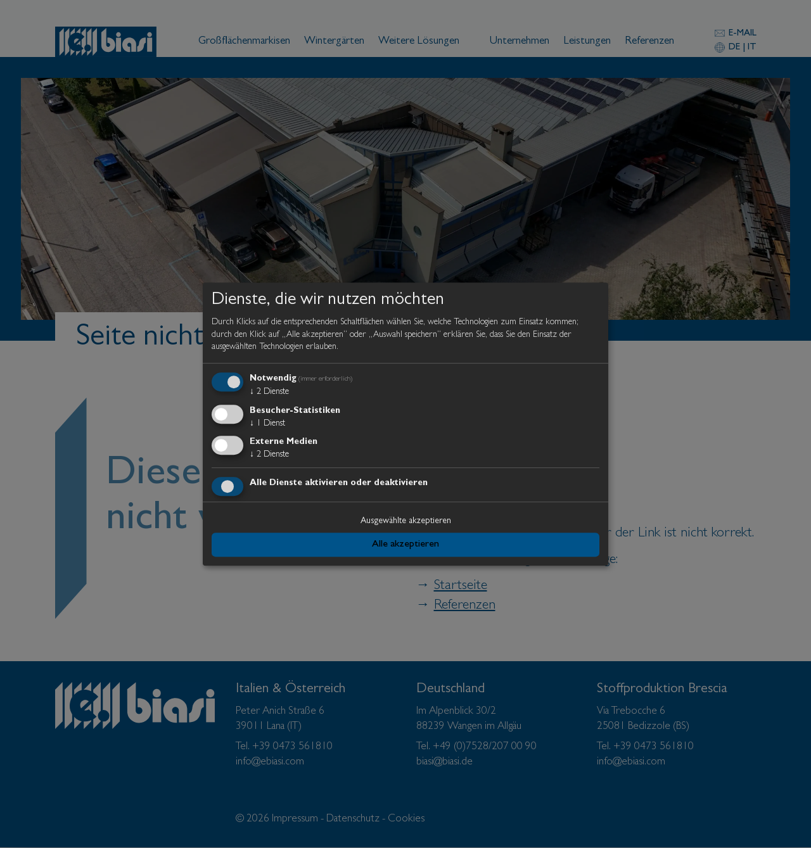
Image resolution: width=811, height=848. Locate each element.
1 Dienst (267, 423)
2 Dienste (269, 392)
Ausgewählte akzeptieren (406, 521)
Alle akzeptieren (405, 545)
